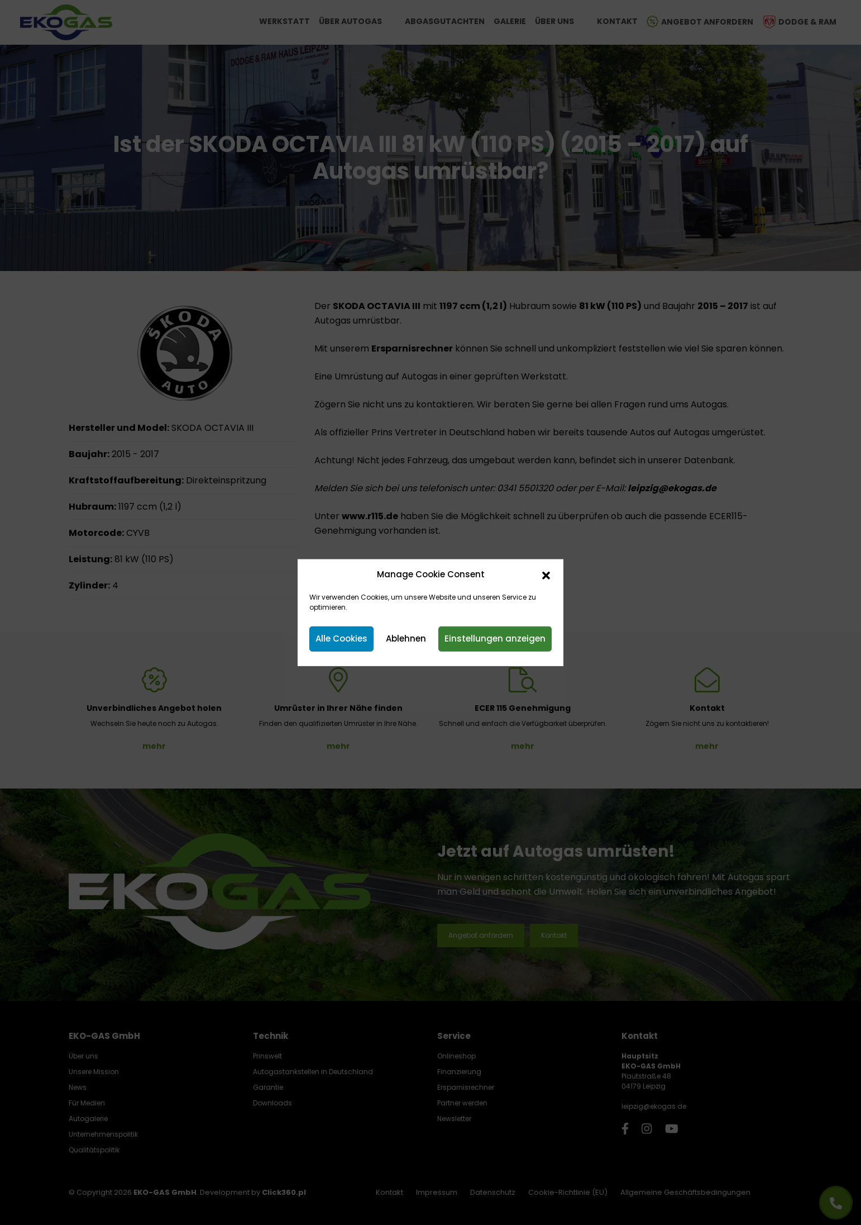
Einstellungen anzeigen (495, 638)
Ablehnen (406, 638)
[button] (546, 574)
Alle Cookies (341, 638)
